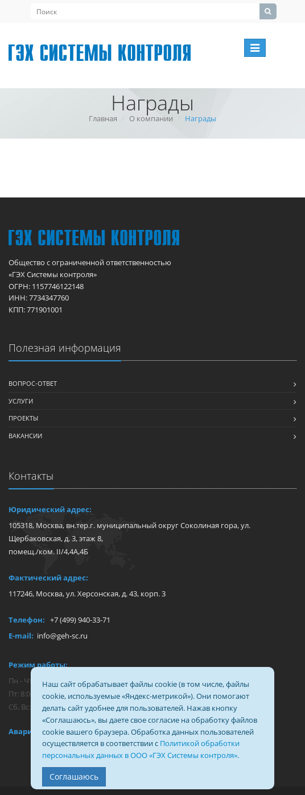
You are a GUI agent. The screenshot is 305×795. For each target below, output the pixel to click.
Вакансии (25, 435)
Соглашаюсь (74, 776)
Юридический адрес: (50, 509)
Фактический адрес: (48, 577)
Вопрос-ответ (33, 383)
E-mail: (21, 636)
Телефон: (27, 620)
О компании (151, 118)
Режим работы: (38, 665)
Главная (103, 118)
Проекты (23, 418)
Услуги (21, 401)
